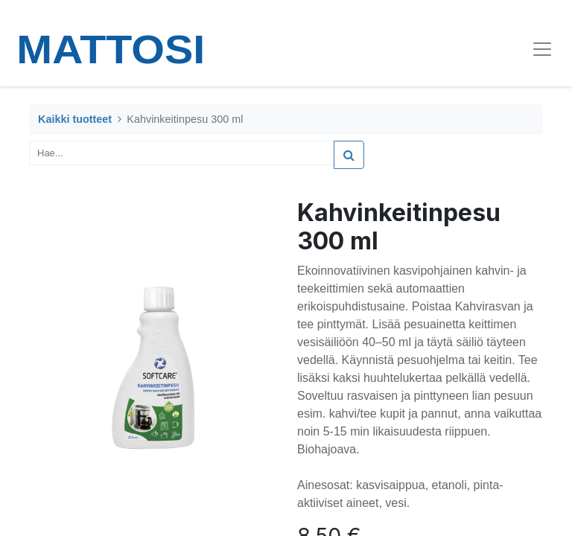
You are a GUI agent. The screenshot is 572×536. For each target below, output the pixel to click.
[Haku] (349, 155)
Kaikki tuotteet (75, 119)
